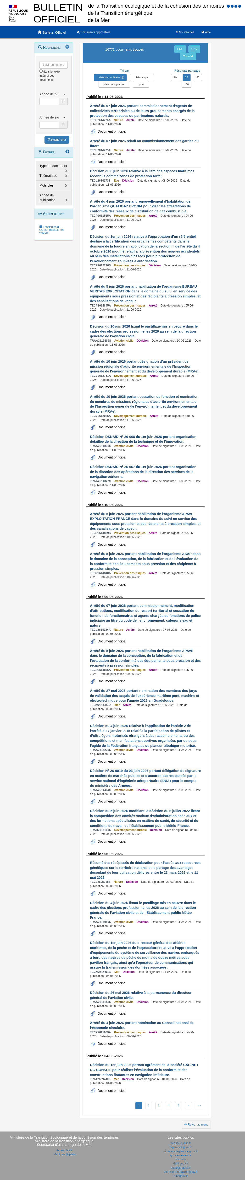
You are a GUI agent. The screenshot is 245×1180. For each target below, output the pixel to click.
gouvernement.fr (180, 1155)
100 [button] (186, 84)
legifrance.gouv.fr (181, 1147)
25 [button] (186, 77)
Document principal (111, 131)
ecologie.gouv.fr (181, 1167)
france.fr (180, 1159)
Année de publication (47, 197)
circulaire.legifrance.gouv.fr (181, 1151)
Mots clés (46, 185)
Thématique (48, 176)
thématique (141, 77)
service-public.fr (181, 1143)
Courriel (188, 56)
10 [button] (175, 77)
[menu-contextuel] (41, 71)
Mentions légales (64, 1154)
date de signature (114, 84)
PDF (180, 49)
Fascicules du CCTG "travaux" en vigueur (51, 229)
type (141, 84)
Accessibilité (64, 1150)
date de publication (110, 77)
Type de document (53, 166)
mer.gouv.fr (181, 1176)
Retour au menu (196, 1124)
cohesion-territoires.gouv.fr (181, 1172)
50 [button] (197, 77)
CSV (194, 49)
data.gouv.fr (180, 1163)
